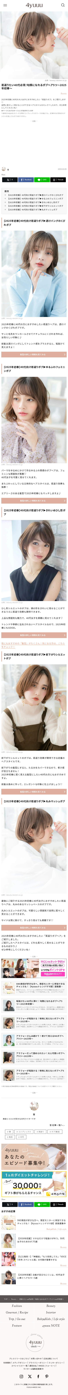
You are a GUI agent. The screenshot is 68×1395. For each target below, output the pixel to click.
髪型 (11, 1137)
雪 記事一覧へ (56, 1125)
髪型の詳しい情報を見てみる (33, 354)
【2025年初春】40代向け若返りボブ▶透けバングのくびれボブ (35, 195)
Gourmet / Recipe (17, 1313)
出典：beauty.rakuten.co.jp (56, 80)
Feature (17, 1326)
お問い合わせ (36, 1358)
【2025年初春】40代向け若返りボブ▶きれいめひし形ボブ (33, 202)
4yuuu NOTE (51, 1326)
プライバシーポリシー (38, 1362)
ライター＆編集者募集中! (33, 1369)
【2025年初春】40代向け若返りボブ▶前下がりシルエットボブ (35, 205)
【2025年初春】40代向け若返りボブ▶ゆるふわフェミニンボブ (35, 198)
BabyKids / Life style (51, 1319)
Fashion (17, 1306)
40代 (22, 1137)
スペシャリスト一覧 (19, 1365)
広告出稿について (51, 1358)
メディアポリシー (20, 1362)
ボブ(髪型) (55, 1131)
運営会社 (33, 1365)
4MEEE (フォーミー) (47, 1365)
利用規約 (7, 1362)
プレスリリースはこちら (19, 1358)
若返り (41, 1131)
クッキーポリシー (56, 1362)
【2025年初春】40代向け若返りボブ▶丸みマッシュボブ (32, 209)
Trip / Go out (17, 1319)
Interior (51, 1313)
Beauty (51, 1306)
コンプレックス (24, 1131)
